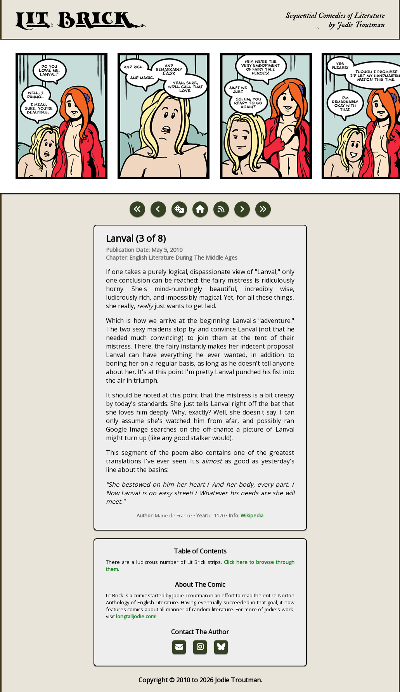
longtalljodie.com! (136, 616)
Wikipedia (252, 515)
